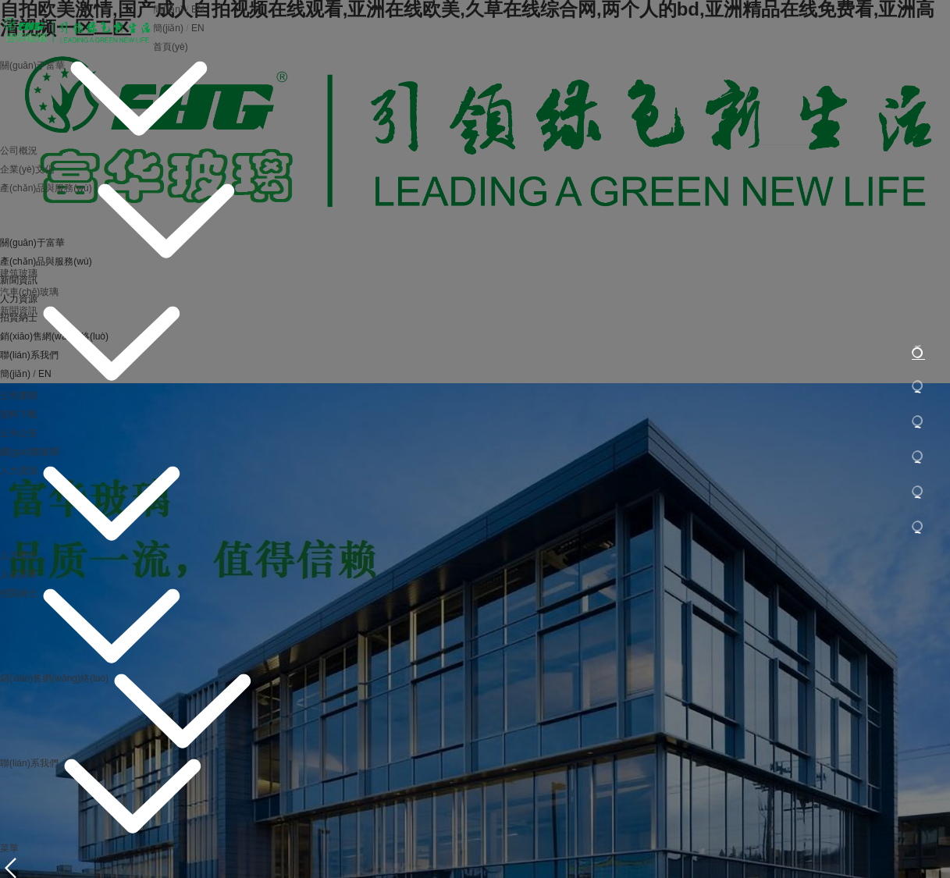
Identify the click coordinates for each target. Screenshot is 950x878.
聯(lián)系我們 (29, 763)
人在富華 (18, 574)
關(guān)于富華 (32, 65)
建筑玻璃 (18, 273)
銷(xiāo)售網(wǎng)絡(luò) (54, 678)
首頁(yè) (170, 46)
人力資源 (18, 470)
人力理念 (18, 555)
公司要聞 (18, 395)
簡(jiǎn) (168, 9)
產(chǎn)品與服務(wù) (46, 188)
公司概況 (18, 150)
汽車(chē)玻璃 (29, 291)
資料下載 (18, 414)
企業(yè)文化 (27, 169)
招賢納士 (18, 593)
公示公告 (18, 433)
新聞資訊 (18, 310)
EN (198, 9)
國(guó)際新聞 (29, 451)
